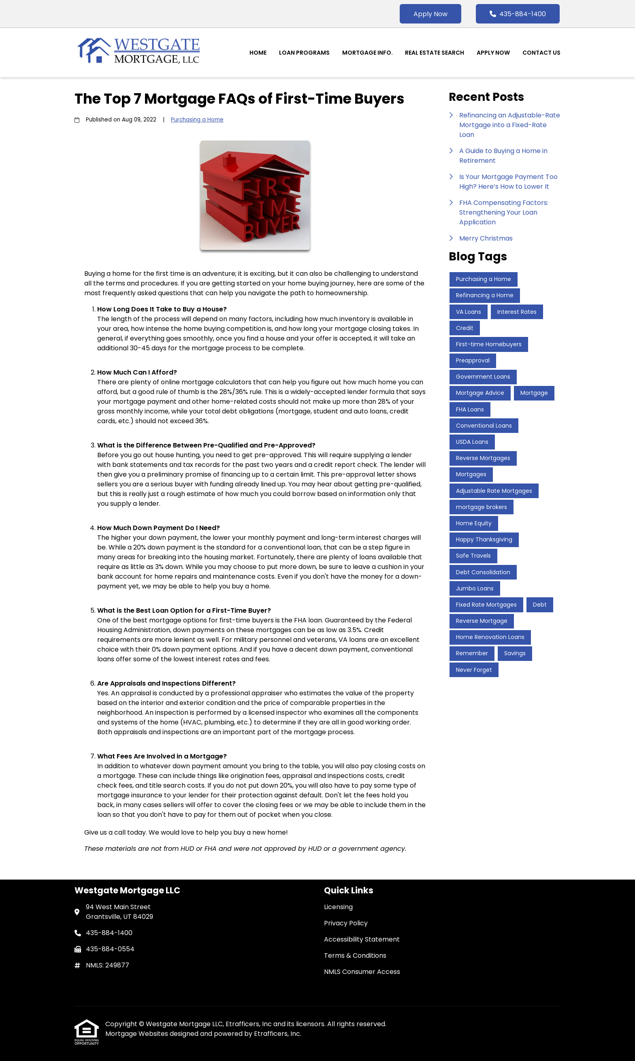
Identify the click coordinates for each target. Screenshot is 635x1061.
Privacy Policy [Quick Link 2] (346, 923)
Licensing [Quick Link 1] (338, 907)
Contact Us (541, 53)
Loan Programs (304, 53)
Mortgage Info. (367, 53)
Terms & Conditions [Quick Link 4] (355, 955)
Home (257, 53)
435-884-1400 (518, 14)
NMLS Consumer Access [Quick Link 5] (362, 971)
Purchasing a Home (197, 120)
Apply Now (430, 14)
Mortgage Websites (137, 1033)
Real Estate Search (434, 53)
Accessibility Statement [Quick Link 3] (362, 939)
